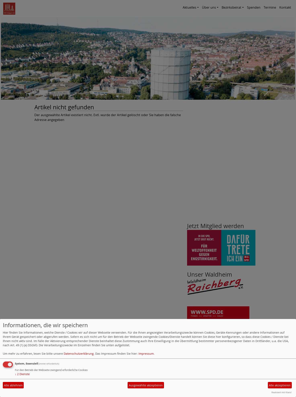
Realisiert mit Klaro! (281, 392)
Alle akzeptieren (280, 385)
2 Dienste (22, 374)
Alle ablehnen (13, 385)
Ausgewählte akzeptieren (146, 385)
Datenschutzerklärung (79, 353)
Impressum (146, 353)
